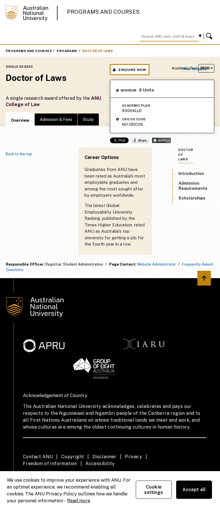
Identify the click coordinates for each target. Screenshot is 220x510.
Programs (67, 51)
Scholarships (191, 198)
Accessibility (100, 463)
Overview (20, 120)
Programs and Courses (103, 12)
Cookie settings (153, 489)
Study (88, 119)
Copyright (72, 456)
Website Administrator (156, 264)
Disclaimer (105, 456)
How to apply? (195, 69)
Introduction (191, 173)
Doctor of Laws (97, 51)
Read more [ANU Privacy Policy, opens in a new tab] (78, 500)
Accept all (194, 489)
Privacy (133, 456)
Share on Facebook (140, 140)
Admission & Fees (56, 119)
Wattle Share (161, 140)
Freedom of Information (50, 463)
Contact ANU (38, 456)
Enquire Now (129, 70)
